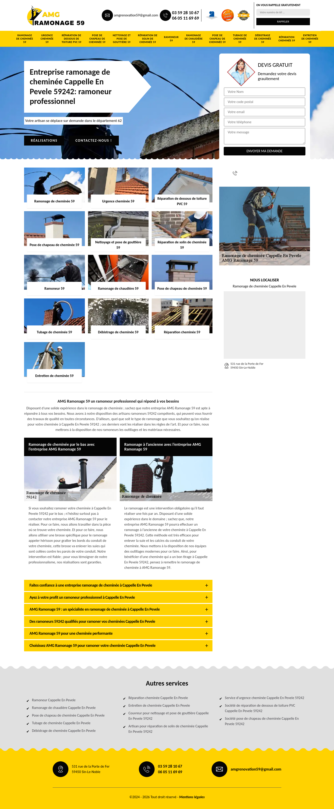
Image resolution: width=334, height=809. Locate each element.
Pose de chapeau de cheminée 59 (97, 39)
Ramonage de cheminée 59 (24, 39)
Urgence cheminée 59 (47, 39)
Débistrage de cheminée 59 (262, 39)
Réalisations (44, 140)
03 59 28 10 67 (185, 12)
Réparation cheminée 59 (286, 39)
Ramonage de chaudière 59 (194, 39)
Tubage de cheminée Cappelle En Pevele (61, 723)
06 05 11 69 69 (185, 18)
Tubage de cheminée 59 (240, 39)
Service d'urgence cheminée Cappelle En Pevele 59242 (264, 698)
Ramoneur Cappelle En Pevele (54, 700)
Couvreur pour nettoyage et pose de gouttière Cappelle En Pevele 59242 (169, 716)
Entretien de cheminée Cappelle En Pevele (159, 705)
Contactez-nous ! (93, 140)
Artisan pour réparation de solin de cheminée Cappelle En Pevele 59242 (168, 729)
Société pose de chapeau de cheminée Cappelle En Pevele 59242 (262, 721)
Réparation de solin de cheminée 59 (147, 39)
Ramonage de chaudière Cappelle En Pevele (64, 708)
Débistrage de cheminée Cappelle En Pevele (64, 730)
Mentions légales (192, 797)
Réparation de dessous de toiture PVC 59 (71, 39)
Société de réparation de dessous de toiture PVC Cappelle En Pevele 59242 (260, 708)
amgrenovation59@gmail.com (136, 15)
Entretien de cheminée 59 (310, 39)
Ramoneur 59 (171, 39)
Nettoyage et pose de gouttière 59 (122, 39)
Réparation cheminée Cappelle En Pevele (158, 698)
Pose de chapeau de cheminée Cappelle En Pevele (68, 715)
